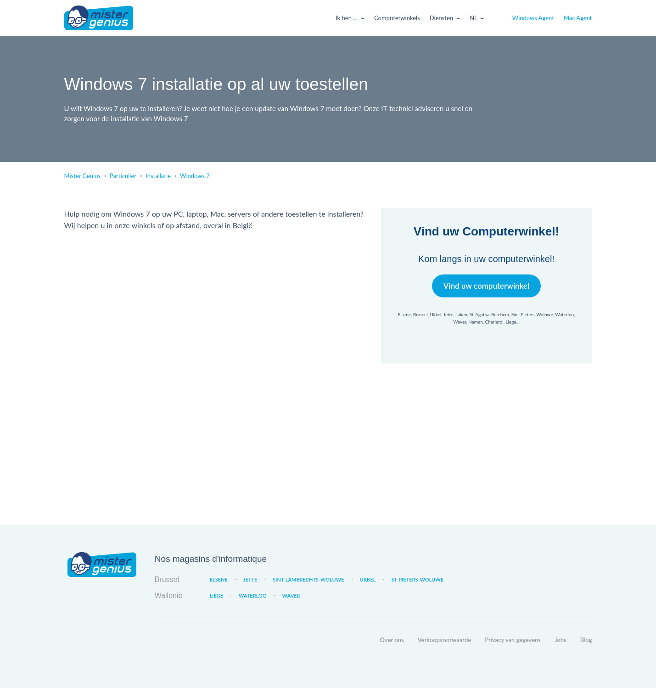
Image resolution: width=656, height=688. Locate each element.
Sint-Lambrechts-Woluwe (308, 579)
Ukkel (368, 579)
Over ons (392, 639)
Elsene (219, 579)
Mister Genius (98, 18)
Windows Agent (533, 18)
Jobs (560, 639)
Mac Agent (578, 18)
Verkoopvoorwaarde (444, 639)
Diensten (441, 18)
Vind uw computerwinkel (486, 286)
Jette (250, 579)
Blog (586, 639)
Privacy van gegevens (513, 639)
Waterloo (253, 596)
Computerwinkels (397, 18)
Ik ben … (347, 18)
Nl (473, 18)
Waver (291, 596)
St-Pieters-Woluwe (418, 579)
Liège (216, 596)
